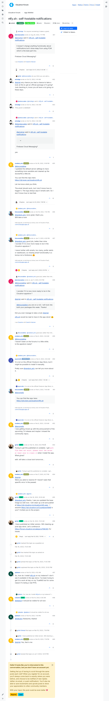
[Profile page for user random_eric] (10, 164)
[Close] (52, 665)
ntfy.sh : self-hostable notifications (40, 299)
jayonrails (18, 359)
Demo (86, 5)
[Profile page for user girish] (10, 446)
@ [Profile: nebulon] (19, 619)
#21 (54, 35)
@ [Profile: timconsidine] (26, 76)
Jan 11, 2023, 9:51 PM (37, 280)
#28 (54, 280)
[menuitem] (106, 2)
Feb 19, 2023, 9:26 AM (38, 597)
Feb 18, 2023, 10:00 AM (37, 497)
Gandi (28, 62)
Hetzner (33, 62)
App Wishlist (30, 23)
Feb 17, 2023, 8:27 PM (42, 474)
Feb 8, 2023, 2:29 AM (42, 423)
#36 (54, 521)
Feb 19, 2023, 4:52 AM (34, 572)
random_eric (19, 163)
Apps (74, 5)
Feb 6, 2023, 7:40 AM (42, 389)
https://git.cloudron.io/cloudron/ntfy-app (32, 505)
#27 (54, 238)
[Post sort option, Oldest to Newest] (68, 32)
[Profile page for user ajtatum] (10, 573)
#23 (54, 104)
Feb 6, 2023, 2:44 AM (42, 336)
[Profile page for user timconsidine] (10, 213)
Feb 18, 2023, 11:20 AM (37, 521)
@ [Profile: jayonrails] (19, 393)
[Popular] (2, 14)
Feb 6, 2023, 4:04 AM (43, 359)
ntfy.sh (17, 317)
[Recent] (2, 6)
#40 (54, 639)
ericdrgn (20, 31)
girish (19, 76)
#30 (54, 359)
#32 (54, 423)
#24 (54, 121)
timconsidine (19, 212)
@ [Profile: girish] (18, 82)
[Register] (106, 6)
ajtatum (17, 572)
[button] (2, 694)
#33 (54, 445)
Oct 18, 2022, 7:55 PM (43, 212)
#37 (54, 572)
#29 (54, 336)
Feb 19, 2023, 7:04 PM (34, 615)
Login (21, 694)
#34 (54, 474)
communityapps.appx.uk (22, 224)
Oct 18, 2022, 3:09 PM (42, 163)
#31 (54, 389)
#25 (54, 163)
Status (80, 5)
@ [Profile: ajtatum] (18, 601)
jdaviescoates (19, 35)
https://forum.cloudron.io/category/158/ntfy (31, 529)
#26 (54, 212)
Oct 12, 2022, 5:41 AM (34, 79)
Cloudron (20, 62)
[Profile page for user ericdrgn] (10, 80)
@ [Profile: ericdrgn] (19, 38)
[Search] (2, 22)
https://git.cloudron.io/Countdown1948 (36, 508)
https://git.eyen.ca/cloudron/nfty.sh (28, 180)
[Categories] (2, 2)
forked (23, 630)
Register (14, 694)
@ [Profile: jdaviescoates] (21, 124)
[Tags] (2, 10)
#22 (54, 79)
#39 (54, 615)
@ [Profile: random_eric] (20, 215)
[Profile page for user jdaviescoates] (10, 36)
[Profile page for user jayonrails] (10, 360)
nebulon (17, 597)
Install (98, 5)
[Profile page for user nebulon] (10, 599)
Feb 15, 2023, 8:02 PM (37, 445)
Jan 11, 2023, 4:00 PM (43, 238)
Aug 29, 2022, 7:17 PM (38, 35)
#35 (54, 497)
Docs (92, 5)
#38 (54, 597)
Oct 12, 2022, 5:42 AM (34, 104)
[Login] (106, 2)
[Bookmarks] (2, 18)
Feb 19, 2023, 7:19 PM (42, 639)
